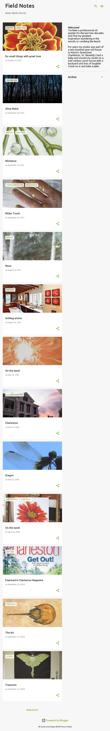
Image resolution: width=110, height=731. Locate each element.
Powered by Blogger (55, 720)
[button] (58, 67)
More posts (32, 710)
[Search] (96, 6)
